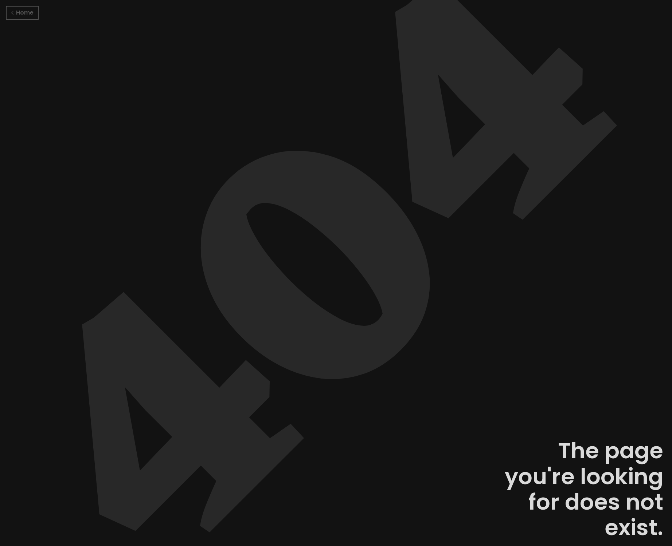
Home (22, 12)
